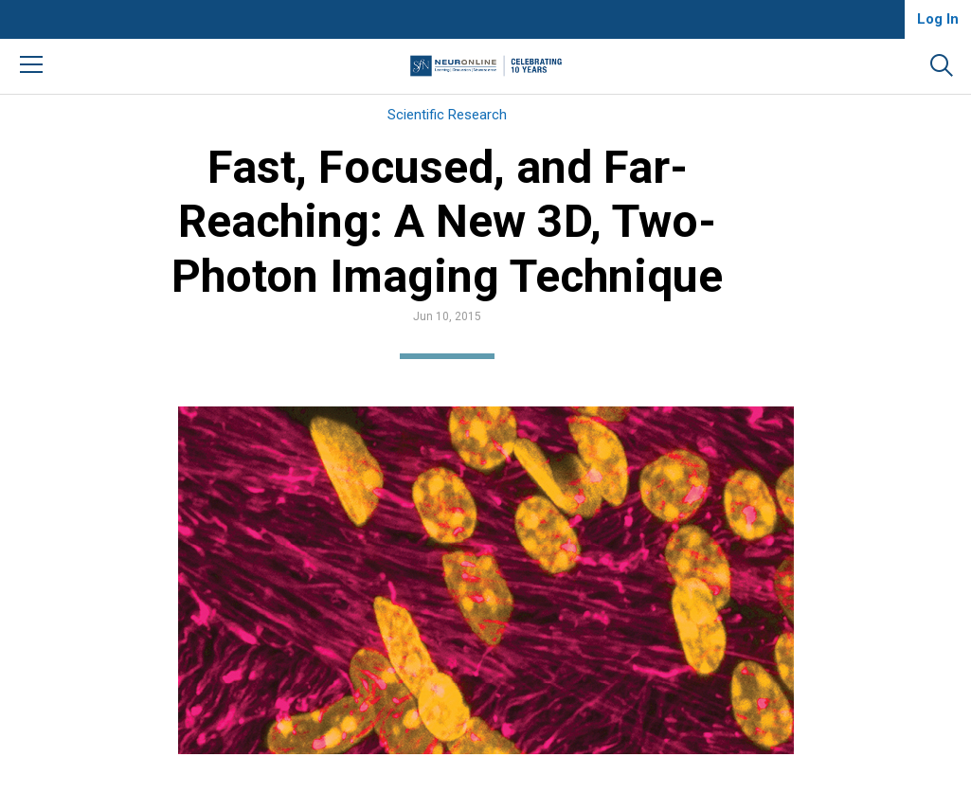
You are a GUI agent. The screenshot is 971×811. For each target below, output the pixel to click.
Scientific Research (447, 114)
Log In (938, 18)
